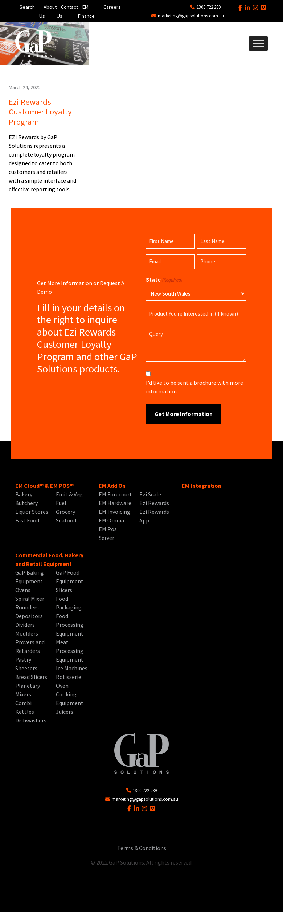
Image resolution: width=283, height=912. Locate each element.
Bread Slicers (31, 676)
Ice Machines (71, 668)
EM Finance (86, 11)
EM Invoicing (114, 511)
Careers (112, 7)
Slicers (64, 590)
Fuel (61, 503)
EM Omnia (111, 520)
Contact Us (67, 11)
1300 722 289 (205, 7)
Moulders (26, 633)
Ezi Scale (150, 494)
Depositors (29, 616)
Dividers (25, 624)
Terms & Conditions (141, 847)
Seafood (66, 520)
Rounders (27, 607)
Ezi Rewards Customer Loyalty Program (40, 112)
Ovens (22, 590)
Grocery (65, 511)
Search (27, 7)
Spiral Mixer (29, 598)
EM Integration (201, 485)
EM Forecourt (115, 494)
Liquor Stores (31, 511)
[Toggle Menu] (258, 43)
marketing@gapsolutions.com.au (187, 15)
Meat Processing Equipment (69, 650)
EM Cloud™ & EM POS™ (44, 485)
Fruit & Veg (69, 494)
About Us (48, 11)
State (164, 280)
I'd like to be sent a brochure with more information (194, 387)
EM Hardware (115, 503)
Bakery (23, 494)
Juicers (64, 711)
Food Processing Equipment (69, 624)
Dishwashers (30, 720)
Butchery (26, 503)
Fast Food (27, 520)
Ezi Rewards (154, 503)
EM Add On (112, 485)
